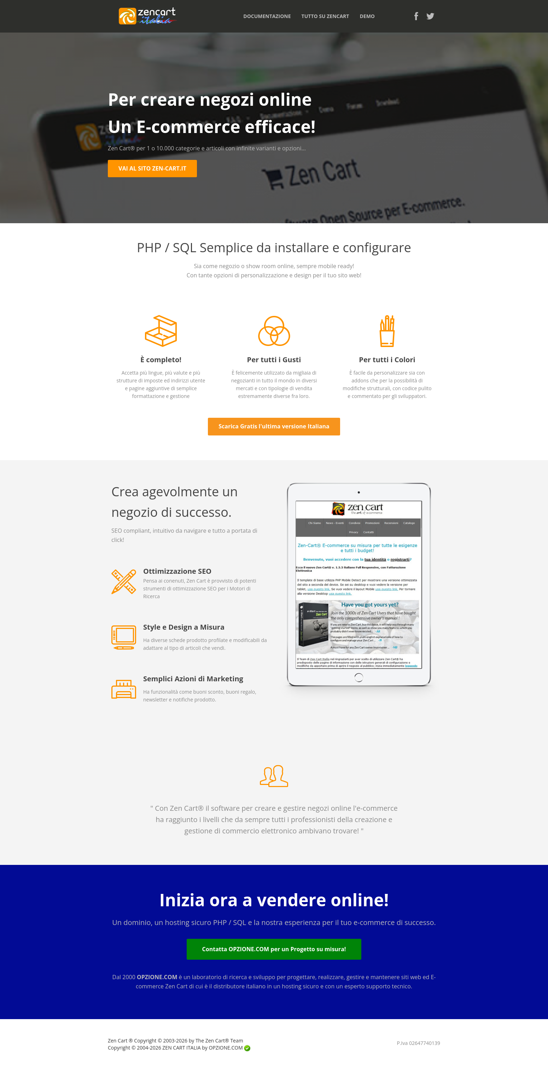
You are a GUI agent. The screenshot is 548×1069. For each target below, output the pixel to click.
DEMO (367, 16)
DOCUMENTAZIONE (267, 16)
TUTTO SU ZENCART (325, 16)
